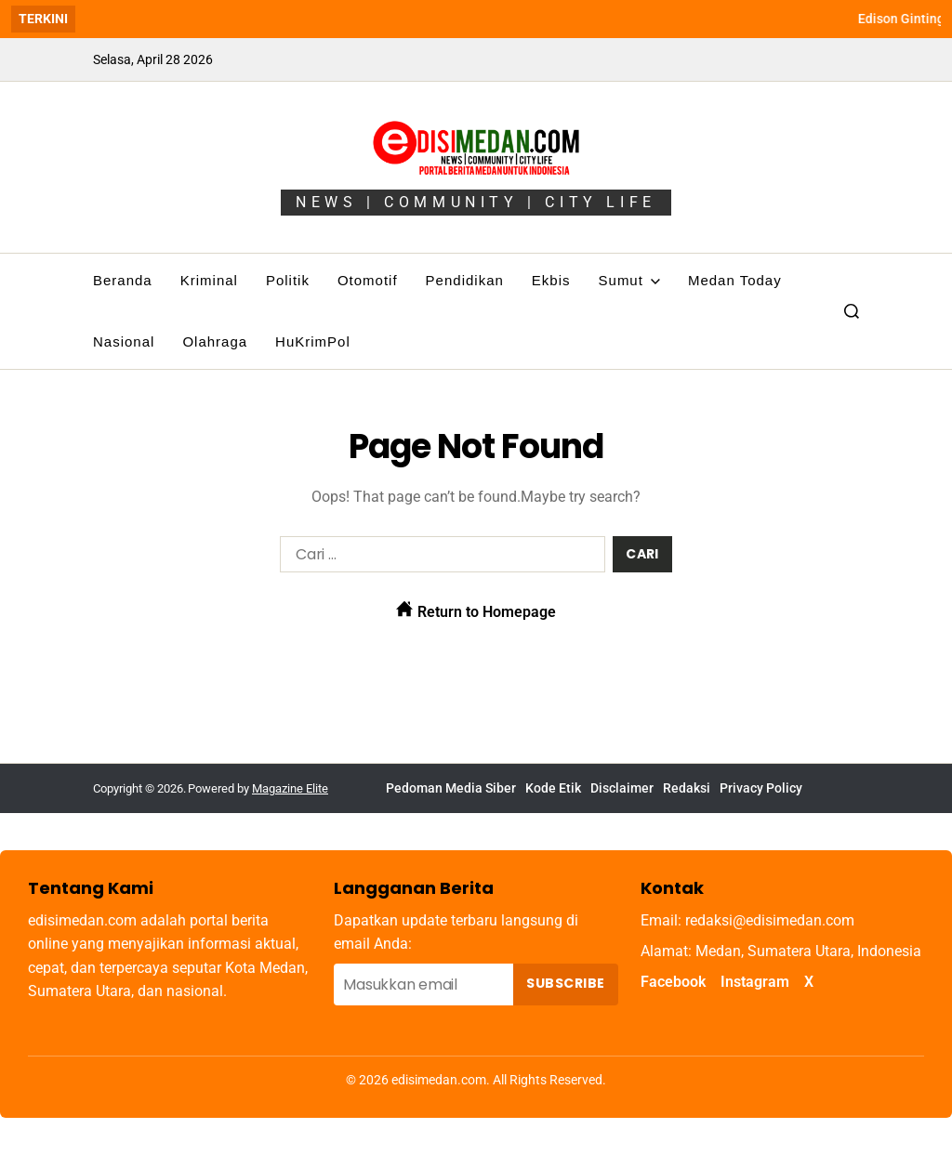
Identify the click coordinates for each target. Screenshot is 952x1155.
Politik (288, 280)
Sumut (629, 280)
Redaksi (686, 788)
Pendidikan (465, 280)
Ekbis (551, 280)
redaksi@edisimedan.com (769, 920)
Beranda (122, 280)
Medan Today (735, 280)
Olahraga (214, 341)
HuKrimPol (312, 341)
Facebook (673, 982)
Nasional (123, 341)
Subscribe (565, 983)
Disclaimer (622, 788)
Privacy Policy (761, 788)
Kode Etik (553, 788)
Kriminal (209, 280)
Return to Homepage (476, 610)
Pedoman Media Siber (451, 788)
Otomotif (367, 280)
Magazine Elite (290, 788)
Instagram (755, 982)
